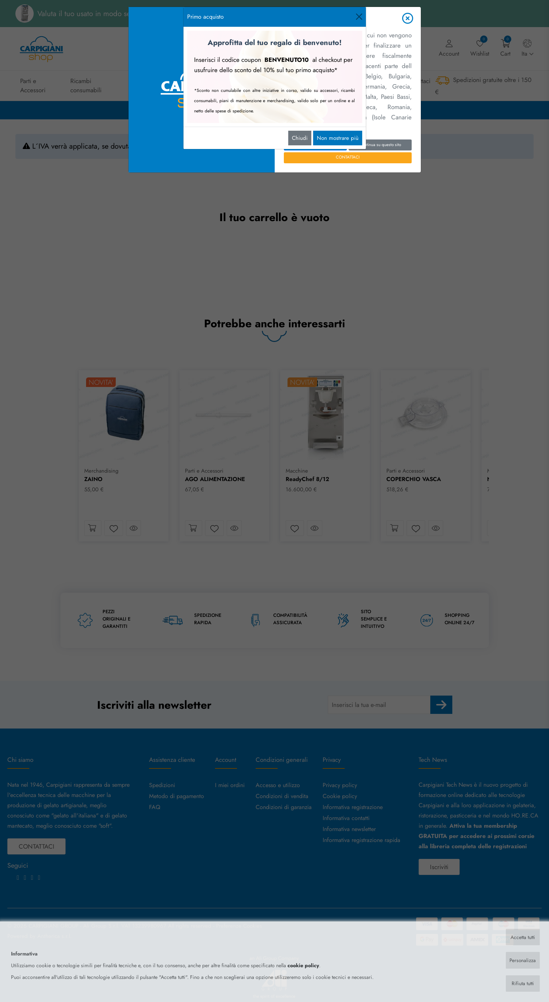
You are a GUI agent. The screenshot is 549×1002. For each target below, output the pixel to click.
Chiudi (300, 138)
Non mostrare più (338, 138)
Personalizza (522, 960)
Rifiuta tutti (522, 983)
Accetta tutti (522, 936)
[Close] (359, 17)
